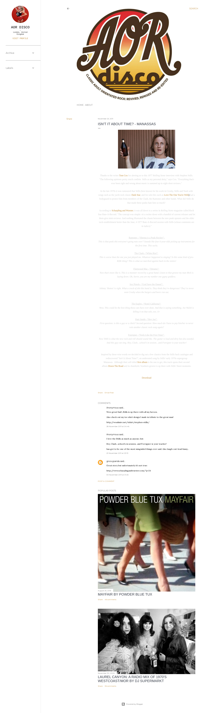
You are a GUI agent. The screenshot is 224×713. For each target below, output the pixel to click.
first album (142, 362)
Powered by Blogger (132, 704)
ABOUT (89, 105)
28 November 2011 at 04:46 (117, 426)
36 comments (110, 686)
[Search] (193, 8)
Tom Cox (123, 175)
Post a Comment (106, 481)
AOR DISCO (20, 27)
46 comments (110, 599)
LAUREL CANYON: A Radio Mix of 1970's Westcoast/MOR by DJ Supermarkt (132, 679)
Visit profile (20, 38)
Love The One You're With (176, 195)
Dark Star (136, 195)
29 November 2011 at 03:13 (117, 453)
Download (146, 378)
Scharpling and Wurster (122, 210)
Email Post (109, 393)
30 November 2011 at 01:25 (117, 475)
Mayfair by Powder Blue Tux (125, 594)
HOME (80, 105)
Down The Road (115, 366)
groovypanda (113, 461)
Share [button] (69, 119)
